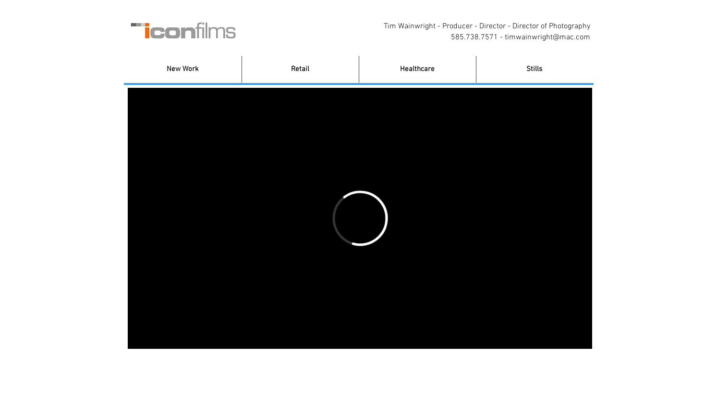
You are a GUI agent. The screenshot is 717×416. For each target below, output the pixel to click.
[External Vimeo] (360, 218)
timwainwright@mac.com (547, 37)
